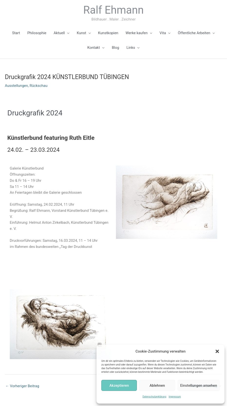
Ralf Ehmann (113, 10)
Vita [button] (163, 33)
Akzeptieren (119, 385)
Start (16, 33)
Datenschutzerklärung (154, 396)
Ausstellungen (16, 85)
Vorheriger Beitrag (22, 386)
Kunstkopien (108, 33)
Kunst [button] (81, 33)
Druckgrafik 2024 (34, 113)
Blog (115, 47)
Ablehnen (157, 385)
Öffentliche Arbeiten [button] (194, 33)
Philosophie (36, 33)
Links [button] (130, 47)
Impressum (175, 396)
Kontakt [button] (93, 47)
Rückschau (38, 85)
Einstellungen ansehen (198, 385)
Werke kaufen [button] (137, 33)
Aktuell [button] (59, 33)
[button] (217, 351)
